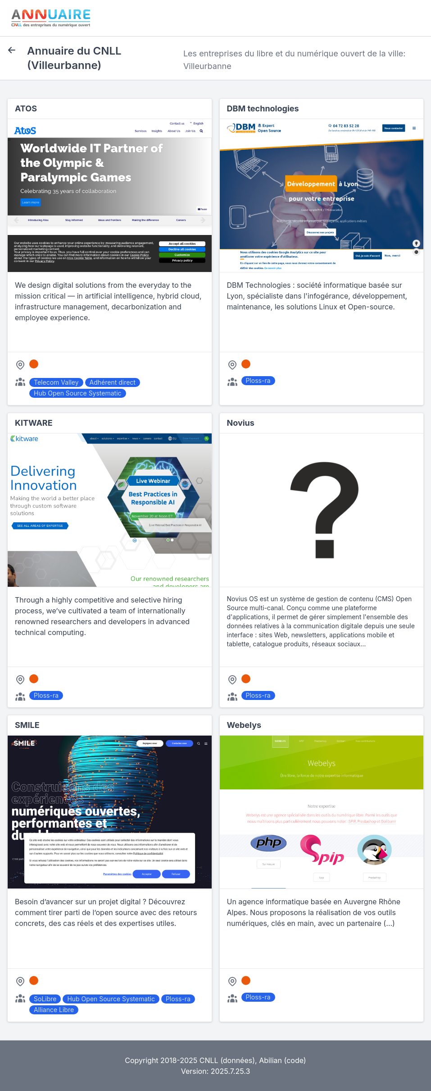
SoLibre (45, 999)
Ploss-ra (258, 380)
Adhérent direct (113, 382)
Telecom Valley (56, 382)
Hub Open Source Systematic (78, 393)
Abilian (270, 1060)
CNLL (209, 1060)
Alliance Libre (54, 1009)
